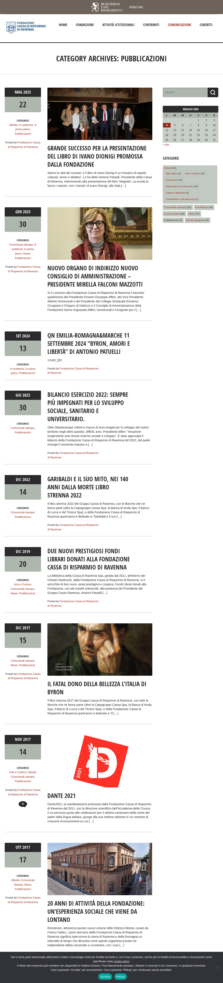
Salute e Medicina (175, 191)
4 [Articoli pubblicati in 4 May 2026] (167, 125)
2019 (25, 550)
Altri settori (171, 173)
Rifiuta (120, 976)
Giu (19, 394)
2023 (26, 394)
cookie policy (121, 961)
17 (22, 857)
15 (22, 638)
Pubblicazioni (23, 133)
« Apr (166, 144)
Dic (19, 478)
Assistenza (171, 179)
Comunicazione (179, 24)
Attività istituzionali (118, 24)
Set (19, 335)
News (14, 252)
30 (22, 223)
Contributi (151, 24)
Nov (19, 737)
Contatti (206, 24)
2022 (25, 478)
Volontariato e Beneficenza (180, 197)
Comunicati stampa (21, 244)
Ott (19, 845)
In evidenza (25, 124)
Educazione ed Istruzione (179, 185)
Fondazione (85, 24)
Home (63, 24)
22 (22, 104)
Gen (19, 211)
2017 (25, 625)
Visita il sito (136, 7)
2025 (26, 91)
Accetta (105, 976)
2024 (25, 335)
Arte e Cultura (22, 582)
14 (22, 490)
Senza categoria (194, 218)
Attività (14, 124)
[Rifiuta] (218, 967)
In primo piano (28, 248)
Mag (19, 91)
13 (22, 348)
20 (22, 562)
